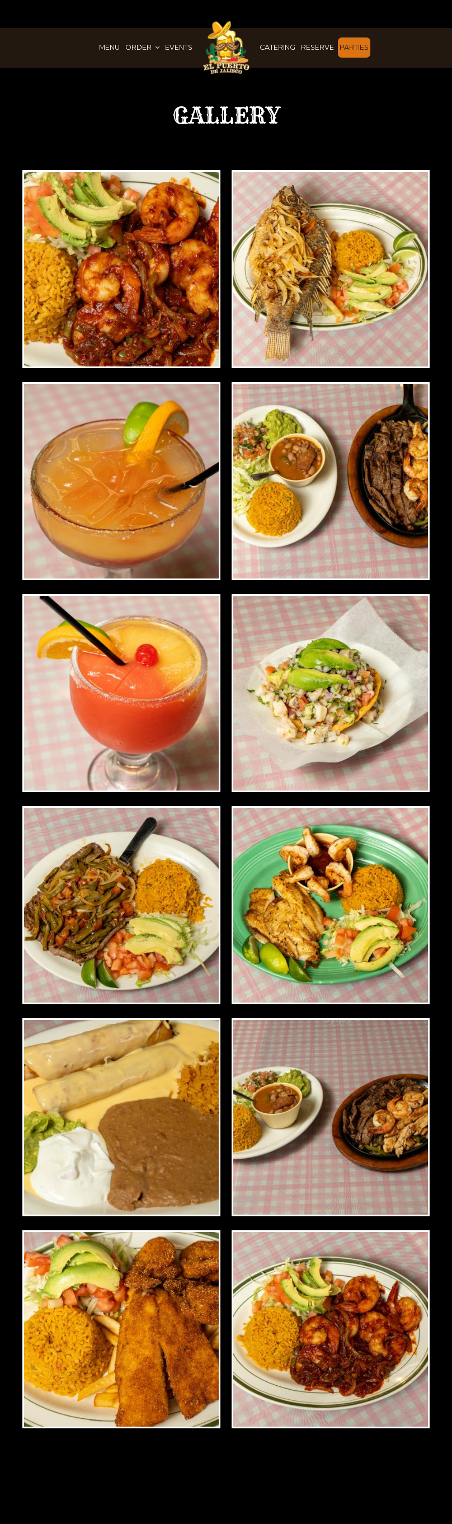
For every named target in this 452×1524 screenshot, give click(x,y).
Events (178, 47)
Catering (277, 47)
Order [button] (142, 47)
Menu (109, 47)
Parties (354, 47)
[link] (226, 47)
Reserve (317, 47)
